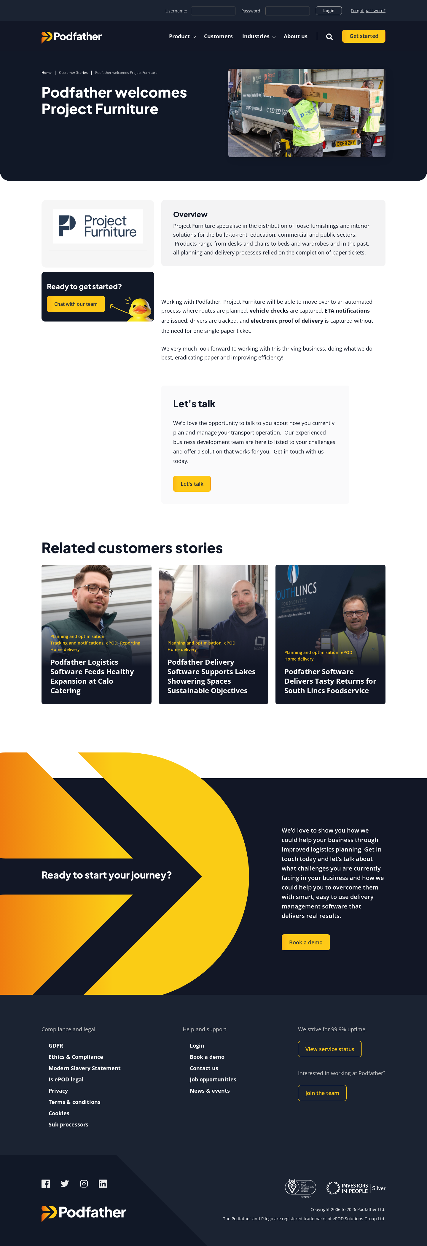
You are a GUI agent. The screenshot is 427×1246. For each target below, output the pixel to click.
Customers (218, 36)
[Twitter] (65, 1183)
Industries (256, 36)
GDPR (56, 1045)
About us (295, 36)
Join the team (322, 1093)
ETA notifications (347, 310)
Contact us (204, 1068)
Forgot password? (368, 11)
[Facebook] (46, 1183)
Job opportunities (213, 1079)
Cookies (59, 1113)
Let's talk (192, 483)
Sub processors (68, 1124)
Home (47, 72)
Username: (176, 11)
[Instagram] (85, 1183)
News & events (210, 1090)
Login (328, 10)
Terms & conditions (75, 1101)
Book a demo (306, 942)
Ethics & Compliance (76, 1056)
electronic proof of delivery (287, 320)
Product (179, 36)
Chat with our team (76, 304)
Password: (251, 11)
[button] (329, 36)
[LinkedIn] (103, 1183)
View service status (329, 1049)
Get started (364, 35)
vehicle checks (269, 310)
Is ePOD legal (66, 1079)
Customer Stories (73, 72)
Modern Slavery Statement (85, 1068)
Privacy (58, 1090)
